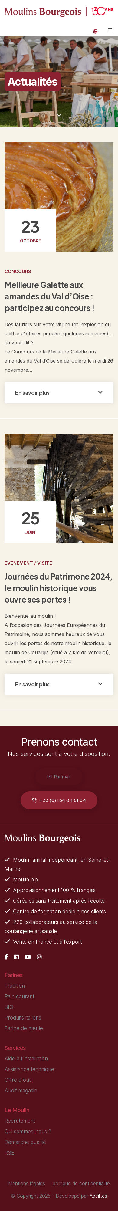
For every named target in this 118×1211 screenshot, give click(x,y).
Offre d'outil (19, 1080)
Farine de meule (24, 1028)
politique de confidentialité (81, 1183)
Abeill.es (98, 1196)
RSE (9, 1153)
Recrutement (20, 1121)
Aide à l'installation (26, 1059)
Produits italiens (23, 1018)
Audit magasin (21, 1091)
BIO (9, 1007)
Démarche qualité (25, 1142)
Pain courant (19, 996)
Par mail (59, 776)
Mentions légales (26, 1183)
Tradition (15, 986)
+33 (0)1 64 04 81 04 (59, 800)
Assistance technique (29, 1069)
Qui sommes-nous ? (28, 1131)
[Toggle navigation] (110, 30)
